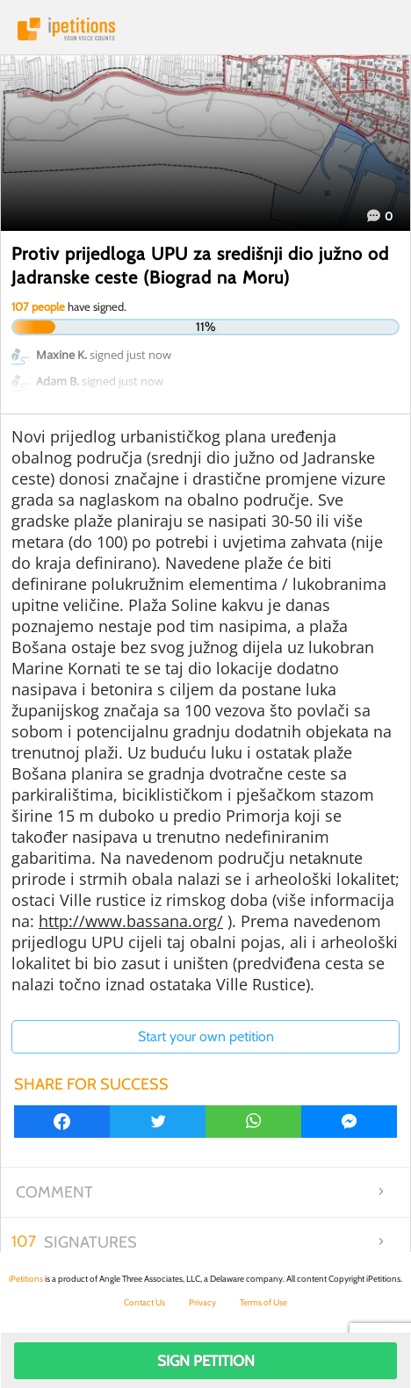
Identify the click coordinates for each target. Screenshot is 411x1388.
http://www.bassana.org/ (131, 920)
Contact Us (144, 1302)
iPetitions (205, 29)
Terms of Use (263, 1302)
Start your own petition (206, 1036)
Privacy (202, 1302)
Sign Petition (206, 1361)
